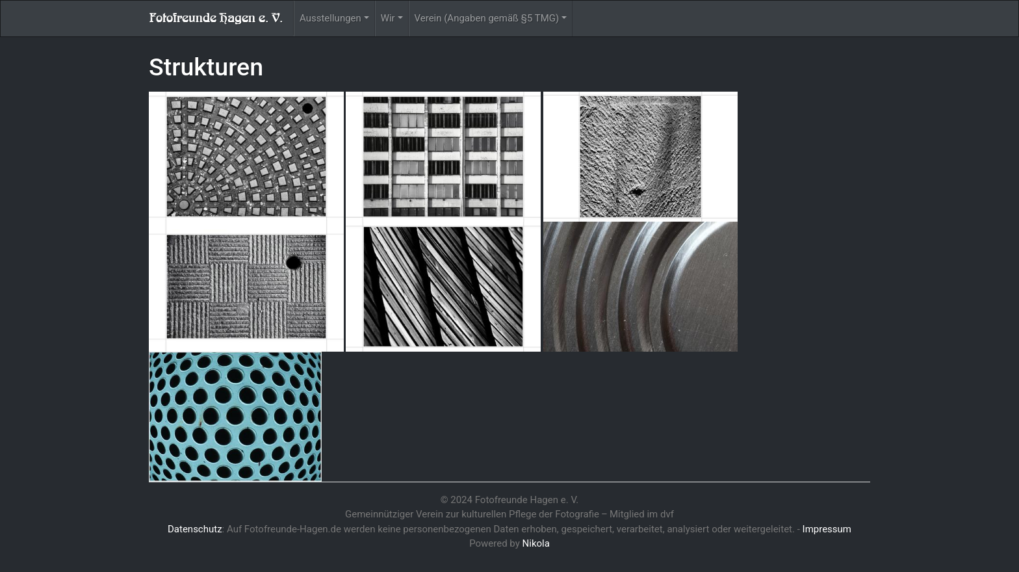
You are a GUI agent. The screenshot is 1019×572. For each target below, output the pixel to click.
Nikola (536, 543)
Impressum (827, 529)
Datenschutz (195, 529)
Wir (388, 18)
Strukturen (206, 67)
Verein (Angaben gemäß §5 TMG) (487, 18)
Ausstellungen (330, 18)
